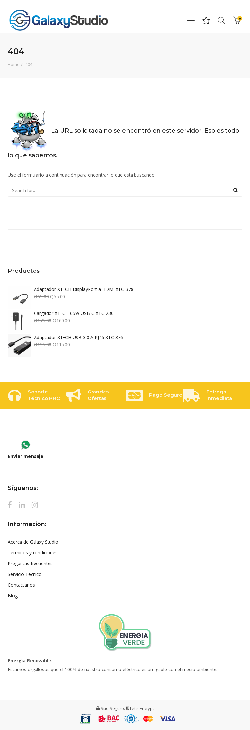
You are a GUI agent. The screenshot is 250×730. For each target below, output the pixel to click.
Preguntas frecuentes (30, 563)
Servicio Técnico (25, 574)
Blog (13, 595)
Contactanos (21, 585)
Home (14, 64)
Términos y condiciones (33, 553)
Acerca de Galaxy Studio (33, 542)
